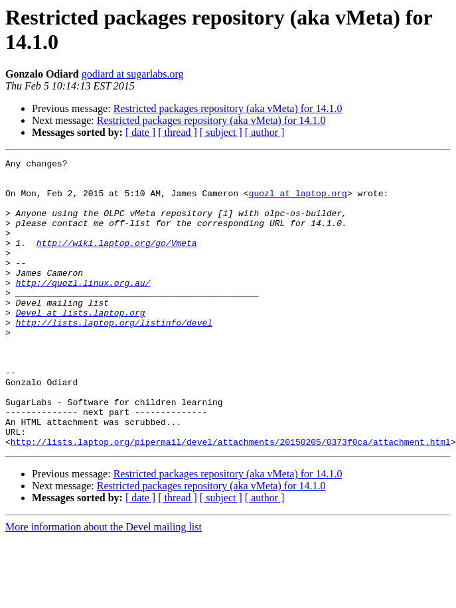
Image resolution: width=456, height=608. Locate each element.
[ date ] (140, 132)
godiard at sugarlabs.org (133, 74)
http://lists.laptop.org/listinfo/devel (114, 356)
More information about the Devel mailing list (103, 584)
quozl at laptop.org (298, 201)
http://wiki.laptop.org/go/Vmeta (117, 261)
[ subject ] (221, 132)
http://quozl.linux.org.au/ (83, 308)
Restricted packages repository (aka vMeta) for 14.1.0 (228, 108)
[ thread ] (177, 132)
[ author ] (265, 132)
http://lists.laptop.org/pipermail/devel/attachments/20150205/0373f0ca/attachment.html (231, 499)
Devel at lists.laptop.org (80, 344)
